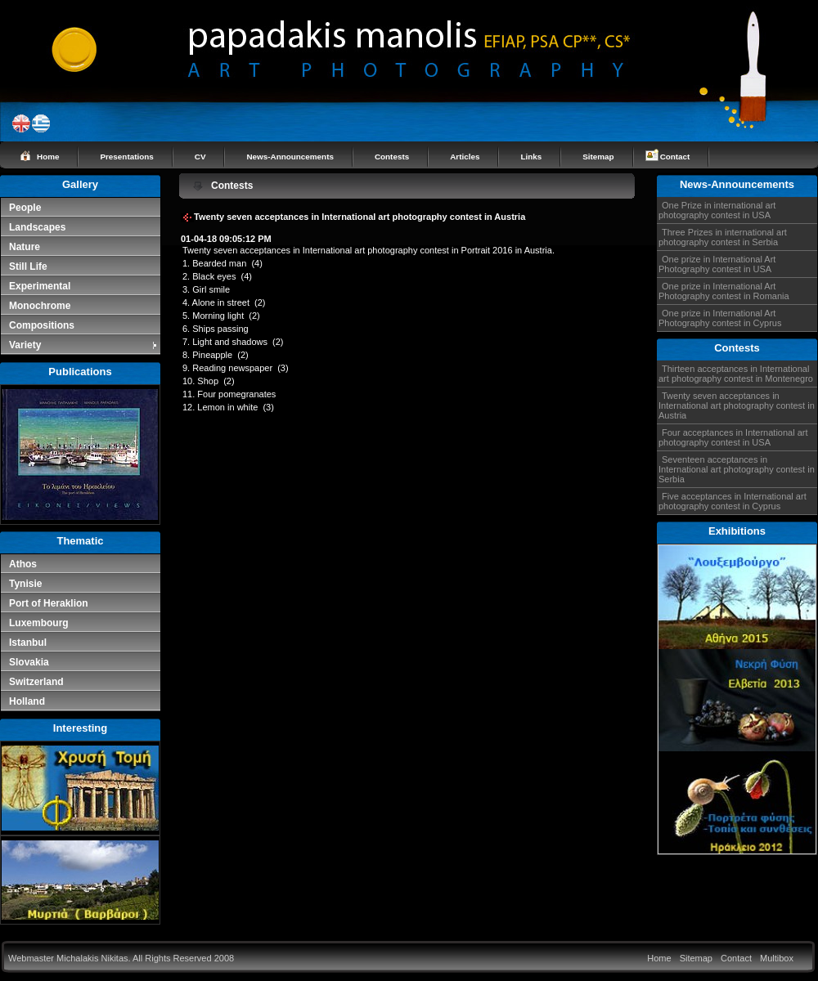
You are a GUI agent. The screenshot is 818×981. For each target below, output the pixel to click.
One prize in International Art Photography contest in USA (716, 264)
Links (531, 156)
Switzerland (36, 682)
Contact (675, 156)
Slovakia (29, 662)
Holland (27, 701)
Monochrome (39, 305)
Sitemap (598, 156)
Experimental (39, 286)
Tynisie (25, 583)
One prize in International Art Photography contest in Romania (723, 291)
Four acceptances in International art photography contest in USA (733, 437)
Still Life (28, 266)
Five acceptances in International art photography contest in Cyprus (732, 501)
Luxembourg (39, 623)
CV (200, 156)
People (25, 207)
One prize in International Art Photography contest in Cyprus (719, 318)
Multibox (776, 958)
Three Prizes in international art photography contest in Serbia (722, 237)
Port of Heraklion (48, 603)
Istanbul (28, 642)
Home (48, 156)
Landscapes (37, 227)
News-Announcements (289, 156)
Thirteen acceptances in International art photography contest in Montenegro (735, 373)
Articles (464, 156)
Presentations (126, 156)
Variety (84, 345)
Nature (24, 247)
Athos (23, 564)
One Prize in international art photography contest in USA (716, 210)
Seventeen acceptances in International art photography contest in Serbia (736, 469)
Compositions (41, 325)
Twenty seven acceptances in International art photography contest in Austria (736, 405)
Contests (392, 156)
